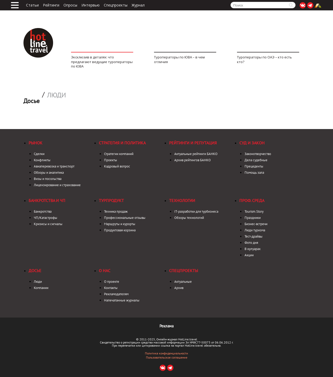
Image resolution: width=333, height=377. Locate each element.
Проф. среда (251, 200)
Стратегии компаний (118, 154)
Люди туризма (255, 230)
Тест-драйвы (253, 236)
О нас (104, 270)
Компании (41, 288)
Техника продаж (116, 211)
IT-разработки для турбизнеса (196, 211)
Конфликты (42, 160)
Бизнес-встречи (256, 224)
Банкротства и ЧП (47, 200)
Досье (35, 270)
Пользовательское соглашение (166, 357)
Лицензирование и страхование (57, 185)
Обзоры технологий (189, 218)
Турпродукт (111, 200)
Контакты (111, 288)
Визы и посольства (47, 179)
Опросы (70, 5)
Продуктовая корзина (120, 230)
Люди (56, 95)
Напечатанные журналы (121, 300)
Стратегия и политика (122, 143)
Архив (178, 288)
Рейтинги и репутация (193, 143)
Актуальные (183, 281)
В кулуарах (253, 249)
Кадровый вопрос (117, 166)
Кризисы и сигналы (48, 224)
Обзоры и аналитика (49, 172)
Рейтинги (51, 5)
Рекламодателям (116, 294)
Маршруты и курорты (119, 224)
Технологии (182, 200)
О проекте (111, 281)
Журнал (138, 5)
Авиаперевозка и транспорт (54, 166)
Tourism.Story (254, 211)
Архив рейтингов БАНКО (192, 160)
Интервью (90, 5)
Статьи (32, 5)
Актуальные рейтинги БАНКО (195, 154)
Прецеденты (254, 166)
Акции (249, 255)
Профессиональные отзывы (124, 218)
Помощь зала (254, 172)
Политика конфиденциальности (166, 353)
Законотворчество (258, 154)
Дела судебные (256, 160)
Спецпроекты (115, 5)
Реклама (166, 326)
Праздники (253, 218)
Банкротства (43, 211)
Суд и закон (252, 143)
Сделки (39, 154)
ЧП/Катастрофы (45, 218)
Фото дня (251, 242)
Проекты (110, 160)
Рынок (35, 143)
